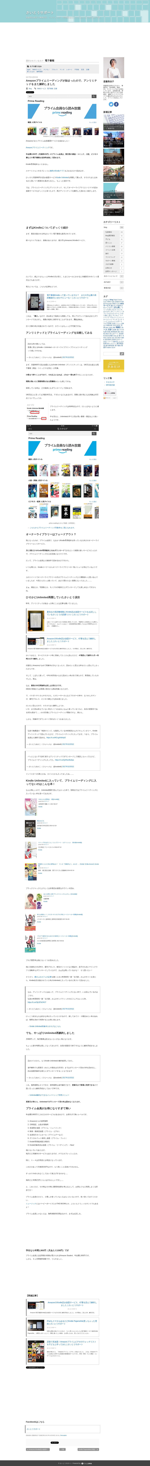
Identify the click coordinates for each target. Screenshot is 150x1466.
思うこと (114, 243)
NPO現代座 (110, 385)
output (117, 302)
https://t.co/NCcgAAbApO (56, 738)
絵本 (113, 337)
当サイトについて (114, 276)
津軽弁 (107, 333)
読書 (87, 69)
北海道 (110, 327)
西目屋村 (108, 339)
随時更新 (40, 71)
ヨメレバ (46, 801)
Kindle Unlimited (62, 177)
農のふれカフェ (111, 343)
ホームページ (107, 319)
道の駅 (105, 345)
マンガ (62, 69)
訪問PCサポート (116, 339)
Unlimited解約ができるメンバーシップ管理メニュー (49, 1095)
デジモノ (47, 69)
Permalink (63, 1435)
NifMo (109, 302)
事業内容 (114, 288)
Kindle (40, 806)
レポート (69, 69)
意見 (82, 69)
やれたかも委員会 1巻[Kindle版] (49, 799)
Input (28, 69)
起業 (105, 343)
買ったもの (30, 71)
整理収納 (114, 332)
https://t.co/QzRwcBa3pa (64, 760)
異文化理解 (109, 336)
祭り (120, 336)
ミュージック (31, 1204)
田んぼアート (114, 333)
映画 (122, 332)
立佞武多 (108, 337)
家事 (114, 330)
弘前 (105, 332)
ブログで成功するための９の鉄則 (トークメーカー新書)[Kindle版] (57, 936)
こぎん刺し (116, 307)
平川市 (122, 330)
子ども (114, 239)
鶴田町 (109, 347)
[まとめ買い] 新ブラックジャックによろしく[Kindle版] (60, 894)
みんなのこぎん (108, 311)
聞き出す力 (40, 821)
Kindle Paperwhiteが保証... (88, 1449)
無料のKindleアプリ (57, 171)
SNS (114, 304)
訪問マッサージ (114, 271)
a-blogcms (106, 300)
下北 (104, 323)
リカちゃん (111, 321)
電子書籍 (49, 60)
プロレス (55, 69)
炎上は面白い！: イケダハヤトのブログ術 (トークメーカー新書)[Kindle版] (60, 914)
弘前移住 (114, 232)
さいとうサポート (40, 12)
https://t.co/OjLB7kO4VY (37, 1002)
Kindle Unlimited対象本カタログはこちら (45, 1026)
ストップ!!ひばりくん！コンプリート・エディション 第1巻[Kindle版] (60, 842)
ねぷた (114, 309)
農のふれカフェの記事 (43, 977)
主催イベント (116, 323)
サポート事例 (114, 260)
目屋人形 (115, 336)
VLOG (118, 304)
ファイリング (114, 257)
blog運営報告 (114, 235)
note (112, 302)
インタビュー (118, 311)
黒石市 (113, 347)
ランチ (120, 319)
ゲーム (117, 313)
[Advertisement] (75, 38)
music (105, 302)
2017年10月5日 (68, 357)
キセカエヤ (111, 313)
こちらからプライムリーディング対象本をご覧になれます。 (53, 528)
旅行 (114, 253)
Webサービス (37, 69)
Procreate (108, 304)
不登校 (77, 69)
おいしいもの (116, 305)
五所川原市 (116, 325)
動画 (106, 327)
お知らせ (114, 268)
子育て (110, 330)
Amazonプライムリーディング (37, 147)
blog (30, 88)
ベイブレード (120, 317)
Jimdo (120, 300)
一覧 (62, 1449)
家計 (118, 330)
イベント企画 (114, 250)
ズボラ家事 (114, 264)
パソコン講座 (114, 246)
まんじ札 (119, 309)
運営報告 (120, 343)
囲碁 (114, 327)
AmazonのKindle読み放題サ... (38, 1449)
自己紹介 (114, 282)
